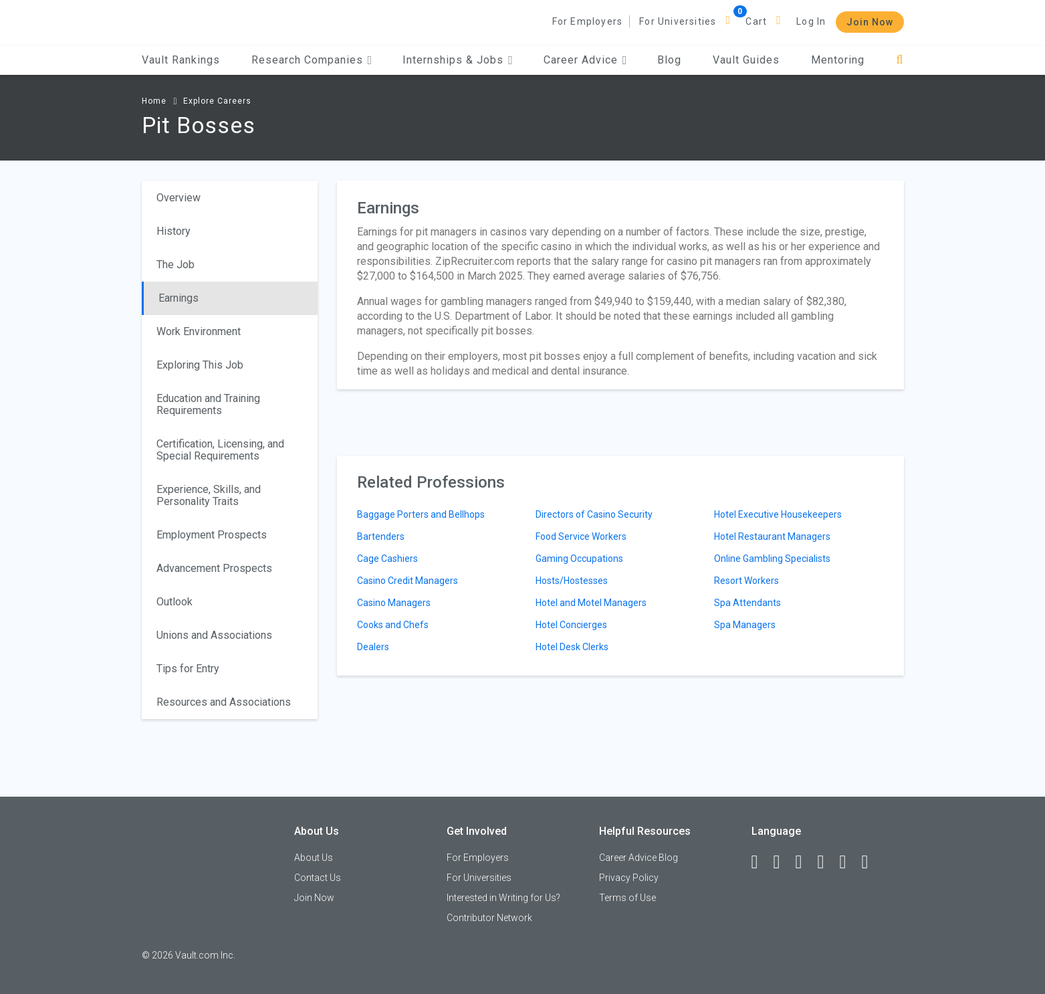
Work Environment (198, 331)
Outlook (174, 601)
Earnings (178, 298)
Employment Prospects (211, 534)
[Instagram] (827, 862)
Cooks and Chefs (393, 624)
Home (154, 101)
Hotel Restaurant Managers (772, 536)
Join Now (869, 22)
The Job (175, 264)
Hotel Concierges (571, 624)
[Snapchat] (871, 862)
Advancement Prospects (214, 568)
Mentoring (837, 60)
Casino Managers (394, 602)
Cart (756, 21)
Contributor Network (489, 917)
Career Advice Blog (638, 857)
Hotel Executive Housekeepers (778, 514)
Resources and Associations (223, 702)
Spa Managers (745, 624)
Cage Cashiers (387, 558)
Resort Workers (746, 580)
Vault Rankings (181, 60)
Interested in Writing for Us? (503, 897)
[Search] (899, 60)
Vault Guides (746, 60)
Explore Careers (217, 101)
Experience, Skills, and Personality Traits (208, 495)
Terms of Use (627, 897)
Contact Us (317, 877)
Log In (811, 21)
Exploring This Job (199, 365)
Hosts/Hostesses (572, 580)
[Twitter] (805, 862)
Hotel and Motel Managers (591, 602)
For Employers (587, 21)
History (173, 231)
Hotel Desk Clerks (572, 646)
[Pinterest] (849, 862)
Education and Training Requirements (208, 404)
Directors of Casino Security (594, 514)
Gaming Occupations (579, 558)
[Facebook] (760, 862)
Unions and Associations (214, 635)
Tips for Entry (187, 668)
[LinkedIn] (783, 862)
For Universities (677, 21)
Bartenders (380, 536)
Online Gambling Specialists (772, 558)
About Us (313, 857)
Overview (178, 197)
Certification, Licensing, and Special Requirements (220, 449)
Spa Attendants (747, 602)
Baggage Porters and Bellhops (421, 514)
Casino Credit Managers (407, 580)
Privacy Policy (629, 877)
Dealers (373, 646)
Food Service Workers (581, 536)
